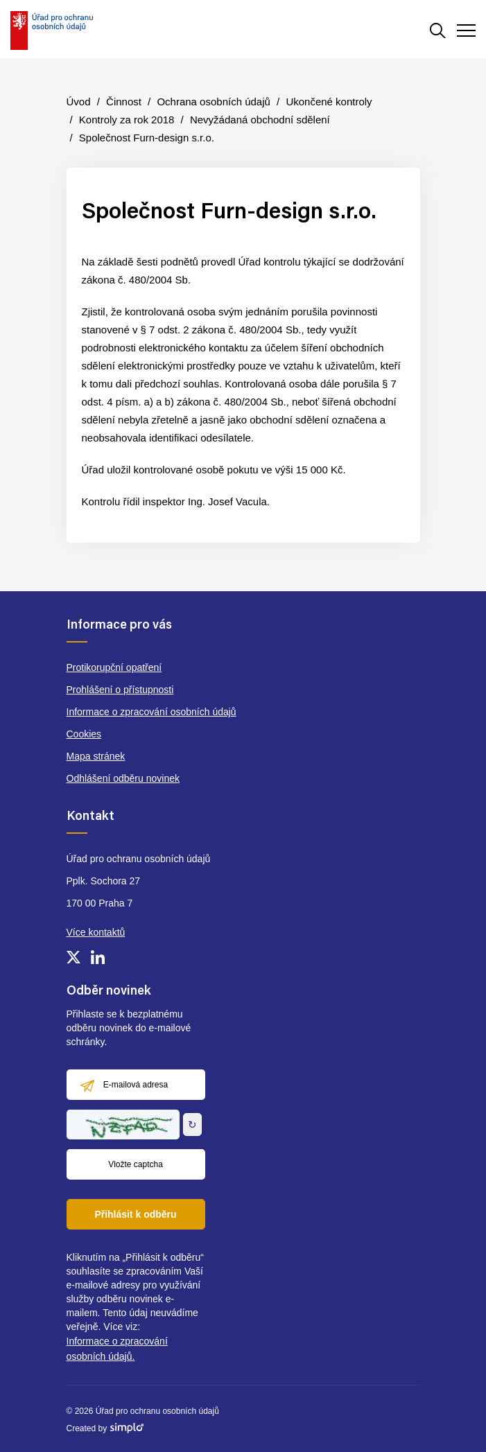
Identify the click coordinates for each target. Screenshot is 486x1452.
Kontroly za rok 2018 (127, 119)
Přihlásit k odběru (135, 1214)
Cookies (84, 734)
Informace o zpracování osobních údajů (151, 711)
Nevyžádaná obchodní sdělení (260, 119)
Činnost (123, 101)
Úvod (79, 101)
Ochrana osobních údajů (213, 101)
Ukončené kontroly (329, 101)
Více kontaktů (96, 932)
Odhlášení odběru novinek (123, 778)
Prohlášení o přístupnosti (120, 689)
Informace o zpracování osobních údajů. (117, 1349)
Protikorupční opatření (114, 667)
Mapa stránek (96, 756)
